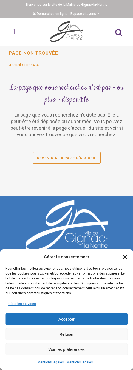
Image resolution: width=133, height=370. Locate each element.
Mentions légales (51, 362)
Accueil (15, 65)
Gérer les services (22, 304)
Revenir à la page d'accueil (66, 158)
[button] (125, 257)
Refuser (66, 334)
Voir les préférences (66, 349)
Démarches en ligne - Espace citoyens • (67, 14)
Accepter (66, 319)
